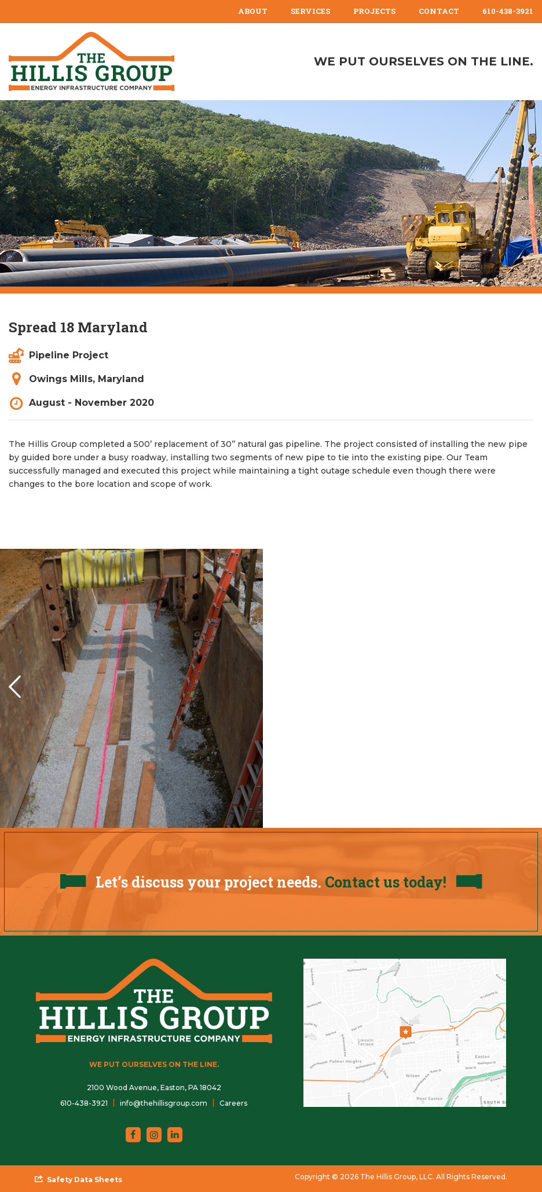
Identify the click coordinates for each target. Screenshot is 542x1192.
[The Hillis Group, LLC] (91, 61)
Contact (439, 11)
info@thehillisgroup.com (163, 1103)
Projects (374, 11)
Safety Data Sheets (84, 1179)
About (253, 11)
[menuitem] (253, 11)
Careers (233, 1103)
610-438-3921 (507, 11)
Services (310, 11)
